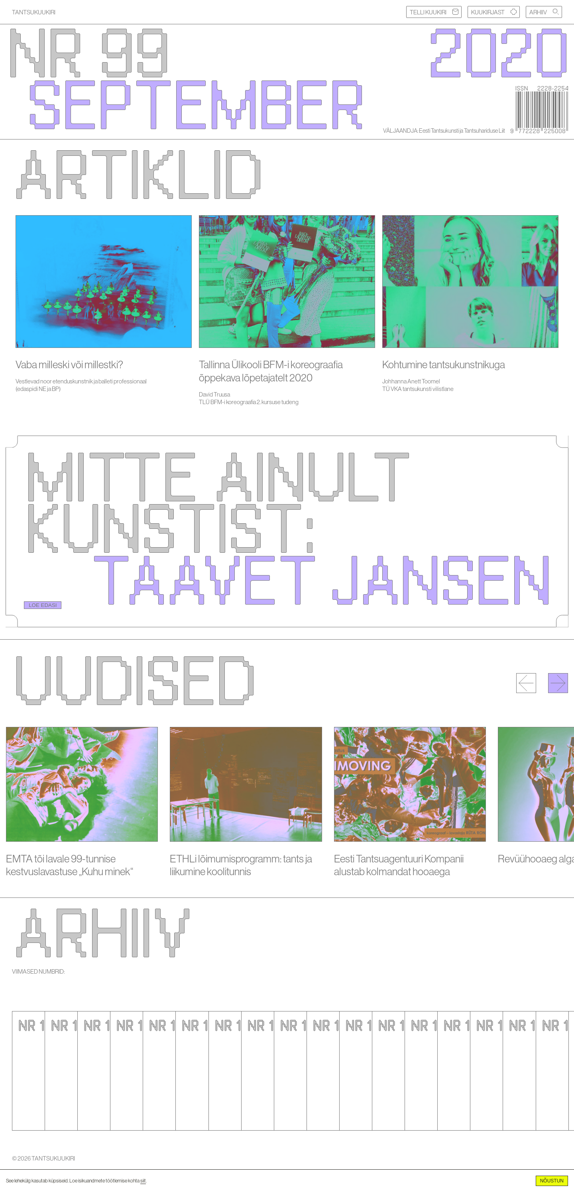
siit (143, 1181)
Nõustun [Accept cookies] (552, 1181)
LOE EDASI (43, 605)
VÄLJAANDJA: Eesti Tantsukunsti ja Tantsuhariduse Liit (444, 130)
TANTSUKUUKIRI (33, 12)
